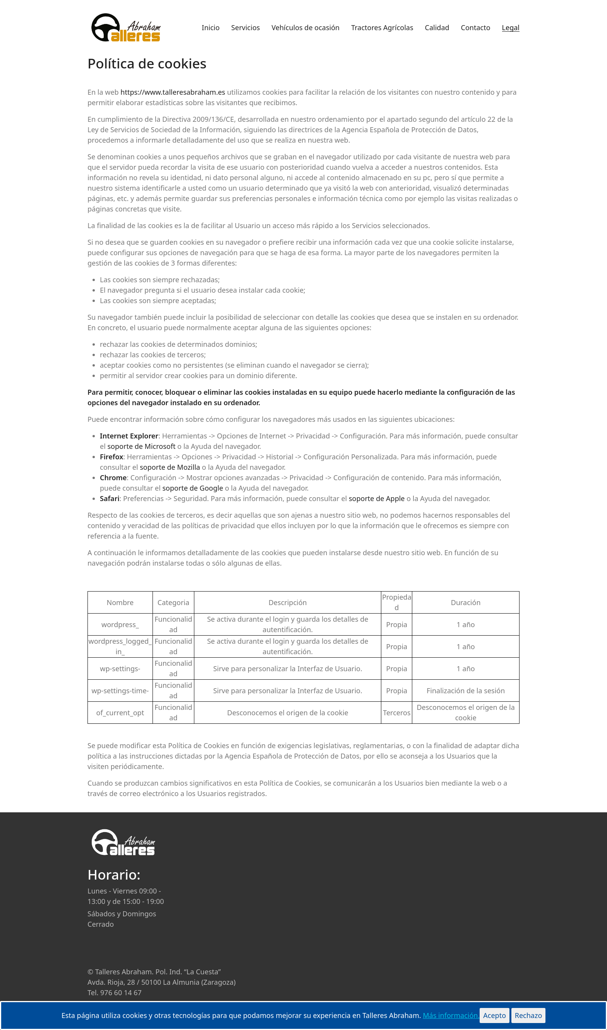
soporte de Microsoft (141, 446)
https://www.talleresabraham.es (172, 92)
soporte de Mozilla (170, 467)
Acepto (494, 1015)
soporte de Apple (377, 498)
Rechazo (528, 1015)
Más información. (451, 1015)
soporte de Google (192, 488)
